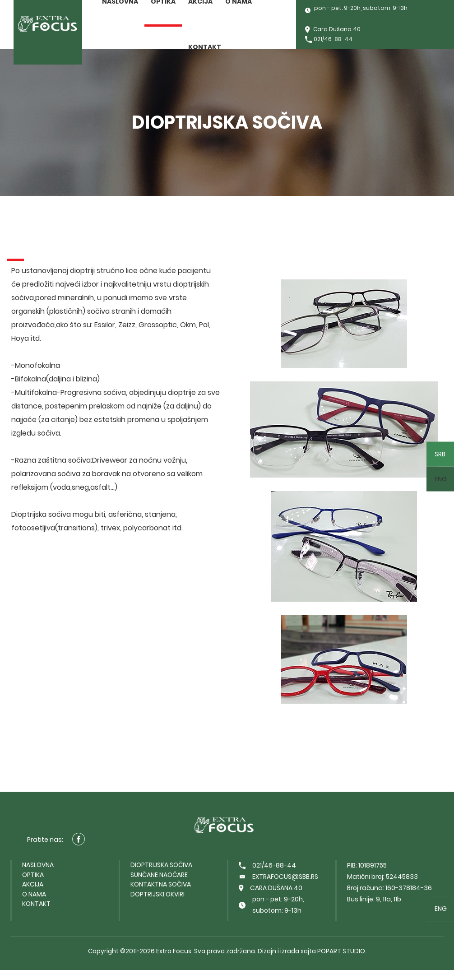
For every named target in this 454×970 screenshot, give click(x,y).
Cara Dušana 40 (333, 30)
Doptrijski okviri (157, 894)
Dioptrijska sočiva (161, 864)
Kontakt (204, 46)
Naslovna (38, 864)
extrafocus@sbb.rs (278, 876)
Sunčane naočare (159, 874)
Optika (33, 874)
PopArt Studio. (341, 951)
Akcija (32, 884)
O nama (34, 894)
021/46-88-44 (328, 40)
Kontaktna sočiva (160, 884)
